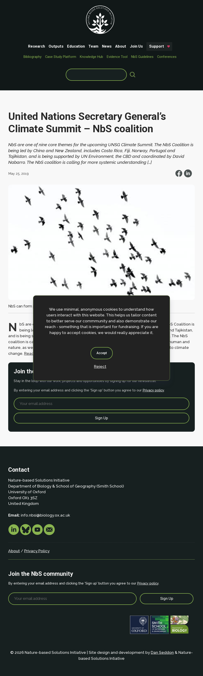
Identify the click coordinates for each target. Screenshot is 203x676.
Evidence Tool (117, 57)
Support (156, 46)
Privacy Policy (36, 551)
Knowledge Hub (91, 57)
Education (76, 46)
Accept (101, 353)
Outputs (56, 46)
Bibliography (32, 57)
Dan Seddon (162, 652)
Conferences (167, 57)
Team (93, 46)
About (120, 46)
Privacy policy (153, 390)
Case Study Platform (60, 57)
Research (36, 46)
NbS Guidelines (142, 57)
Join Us (136, 46)
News (107, 46)
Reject (100, 366)
